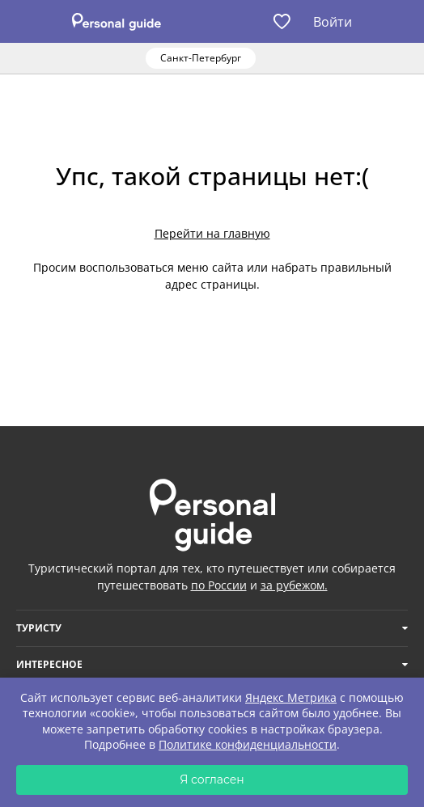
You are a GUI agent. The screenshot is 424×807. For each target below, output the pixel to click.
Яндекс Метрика (291, 697)
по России (219, 585)
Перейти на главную (212, 233)
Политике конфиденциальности (248, 744)
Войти (332, 22)
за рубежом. (294, 585)
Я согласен (212, 779)
